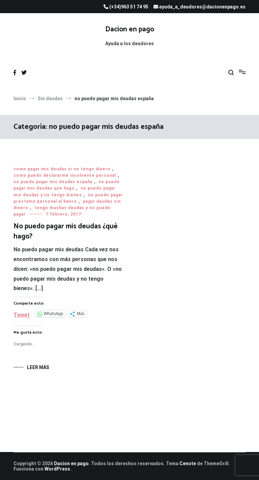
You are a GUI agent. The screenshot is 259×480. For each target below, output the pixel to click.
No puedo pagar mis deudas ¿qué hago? (65, 231)
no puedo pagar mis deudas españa (52, 181)
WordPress (57, 469)
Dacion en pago (129, 29)
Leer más (38, 367)
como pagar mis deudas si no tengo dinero (62, 169)
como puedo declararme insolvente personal (64, 175)
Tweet (21, 314)
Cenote (187, 463)
